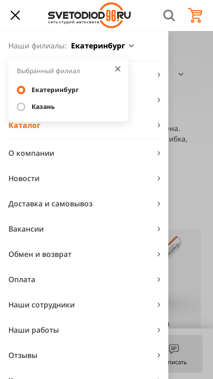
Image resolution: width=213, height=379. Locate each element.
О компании (31, 153)
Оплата (21, 279)
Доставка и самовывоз (50, 203)
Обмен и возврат (40, 254)
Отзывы (22, 355)
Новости (23, 178)
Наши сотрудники (41, 305)
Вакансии (26, 229)
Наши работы (33, 330)
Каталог (24, 125)
